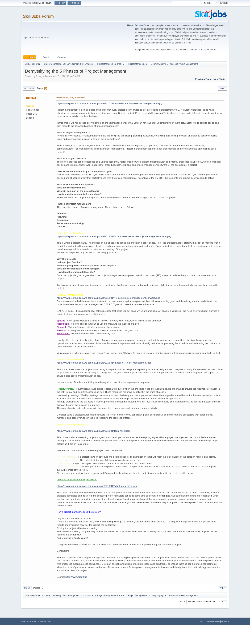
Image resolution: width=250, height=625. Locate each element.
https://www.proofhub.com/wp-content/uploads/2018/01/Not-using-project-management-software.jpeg (108, 298)
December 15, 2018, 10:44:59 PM (70, 98)
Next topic (219, 79)
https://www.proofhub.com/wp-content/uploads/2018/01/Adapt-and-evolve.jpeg (97, 486)
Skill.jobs (139, 25)
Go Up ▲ (225, 621)
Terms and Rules (213, 621)
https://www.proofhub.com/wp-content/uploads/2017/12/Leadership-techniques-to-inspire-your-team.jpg (109, 103)
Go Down (29, 88)
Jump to (181, 601)
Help (202, 621)
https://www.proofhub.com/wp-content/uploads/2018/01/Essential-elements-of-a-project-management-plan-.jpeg (114, 236)
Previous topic (203, 79)
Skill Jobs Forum (38, 16)
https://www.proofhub (76, 577)
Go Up (27, 588)
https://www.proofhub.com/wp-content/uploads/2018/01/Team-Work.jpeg (94, 431)
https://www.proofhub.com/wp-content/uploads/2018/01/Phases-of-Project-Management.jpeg (104, 362)
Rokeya (31, 97)
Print (222, 88)
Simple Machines (44, 621)
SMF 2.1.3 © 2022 (28, 621)
